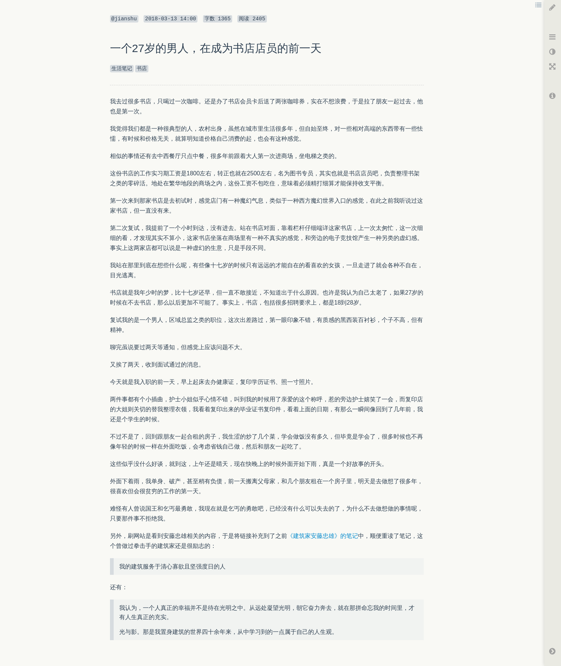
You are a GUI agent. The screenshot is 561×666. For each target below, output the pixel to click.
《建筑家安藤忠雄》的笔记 (322, 536)
